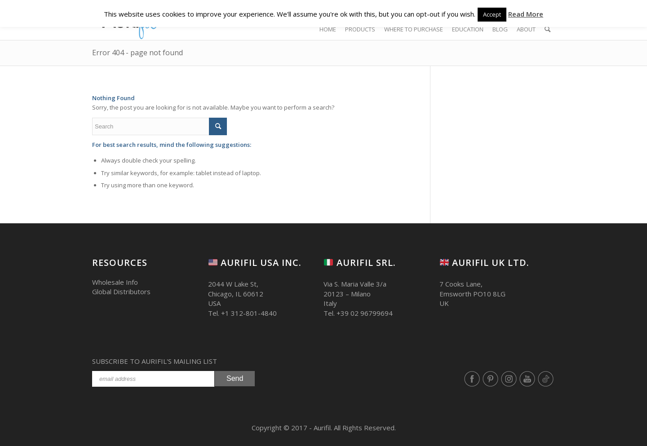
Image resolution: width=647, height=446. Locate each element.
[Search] (547, 29)
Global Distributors (121, 291)
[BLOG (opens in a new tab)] (500, 29)
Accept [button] (492, 14)
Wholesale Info (115, 282)
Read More (525, 13)
